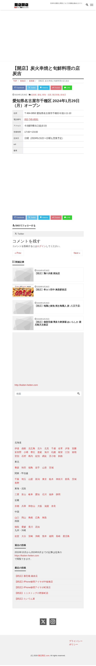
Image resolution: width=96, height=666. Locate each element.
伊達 (17, 449)
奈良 (53, 507)
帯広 (33, 453)
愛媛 (24, 528)
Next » (77, 253)
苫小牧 (52, 457)
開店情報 (56, 95)
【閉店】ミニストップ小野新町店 (31, 594)
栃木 (51, 480)
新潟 (37, 480)
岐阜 (30, 495)
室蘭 (74, 449)
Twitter (33, 88)
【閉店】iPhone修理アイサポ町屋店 (33, 588)
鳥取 (44, 518)
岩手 (37, 468)
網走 (44, 457)
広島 (37, 518)
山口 (17, 518)
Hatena (45, 88)
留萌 (74, 453)
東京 (44, 480)
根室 (60, 453)
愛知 (39, 95)
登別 (17, 457)
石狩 (24, 457)
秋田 (24, 468)
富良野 (18, 453)
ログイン (41, 246)
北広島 (31, 449)
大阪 (39, 507)
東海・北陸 (46, 95)
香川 (30, 528)
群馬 (67, 480)
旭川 (46, 453)
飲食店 (63, 95)
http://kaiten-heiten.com (26, 386)
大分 (24, 537)
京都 (17, 507)
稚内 (30, 457)
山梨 (30, 480)
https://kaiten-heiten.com (27, 557)
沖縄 (37, 537)
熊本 (44, 537)
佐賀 (17, 537)
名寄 (60, 449)
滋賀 (46, 507)
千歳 (53, 449)
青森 (17, 468)
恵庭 (39, 453)
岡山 (24, 518)
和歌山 (31, 507)
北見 (46, 449)
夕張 (67, 449)
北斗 (39, 449)
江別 (67, 453)
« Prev (18, 253)
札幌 (53, 453)
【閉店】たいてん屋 (25, 600)
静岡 (58, 495)
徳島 (17, 528)
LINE (69, 88)
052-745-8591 (31, 120)
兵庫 (24, 507)
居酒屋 (33, 95)
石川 (44, 495)
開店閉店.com (43, 657)
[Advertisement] (48, 36)
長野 (17, 484)
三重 (17, 495)
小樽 (26, 453)
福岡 (51, 537)
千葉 (17, 480)
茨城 (74, 480)
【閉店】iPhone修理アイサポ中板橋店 (34, 583)
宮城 (51, 468)
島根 (30, 518)
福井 (51, 495)
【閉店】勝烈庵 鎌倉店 (26, 577)
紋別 (37, 457)
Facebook (19, 88)
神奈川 (59, 480)
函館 (24, 449)
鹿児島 (66, 537)
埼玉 (24, 480)
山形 (44, 468)
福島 (30, 468)
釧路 (60, 457)
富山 (24, 495)
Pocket (58, 88)
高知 (37, 528)
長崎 (58, 537)
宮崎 (30, 537)
